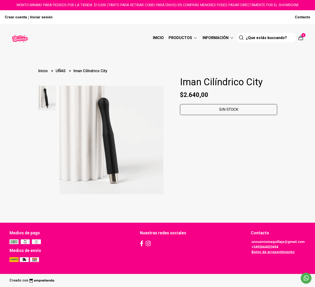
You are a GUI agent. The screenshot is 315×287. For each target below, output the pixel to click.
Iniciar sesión (41, 17)
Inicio (158, 37)
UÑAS (61, 71)
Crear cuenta (16, 17)
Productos (183, 37)
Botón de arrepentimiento (273, 252)
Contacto (302, 17)
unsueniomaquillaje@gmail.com (278, 242)
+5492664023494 (265, 247)
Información (218, 37)
